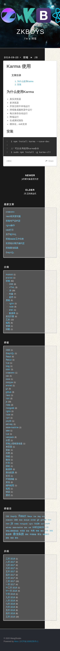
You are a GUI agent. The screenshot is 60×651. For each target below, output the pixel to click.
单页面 (9, 447)
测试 (10, 161)
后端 (8, 300)
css (7, 376)
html (8, 398)
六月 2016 (10, 607)
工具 (8, 319)
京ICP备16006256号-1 (28, 641)
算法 (8, 482)
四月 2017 (10, 575)
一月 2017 (10, 584)
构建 (11, 294)
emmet (9, 385)
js (6, 401)
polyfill (8, 421)
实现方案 (10, 316)
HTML (11, 287)
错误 (8, 492)
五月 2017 (10, 571)
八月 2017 (10, 562)
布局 (8, 453)
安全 (8, 450)
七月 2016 (10, 604)
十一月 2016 (11, 591)
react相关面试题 (13, 216)
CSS (11, 284)
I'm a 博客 (30, 38)
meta (8, 405)
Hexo (16, 641)
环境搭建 (10, 479)
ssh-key (9, 424)
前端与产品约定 (13, 221)
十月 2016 (10, 594)
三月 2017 (10, 578)
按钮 (8, 466)
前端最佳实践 (12, 248)
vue (7, 434)
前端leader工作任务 (15, 239)
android (9, 277)
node (11, 306)
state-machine (12, 427)
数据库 (12, 313)
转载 (8, 329)
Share (50, 161)
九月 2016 (10, 597)
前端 (25, 57)
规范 (8, 323)
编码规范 (10, 485)
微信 (8, 459)
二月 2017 (10, 581)
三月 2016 (10, 616)
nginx (11, 303)
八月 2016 (10, 600)
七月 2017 (10, 565)
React (8, 356)
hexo (8, 395)
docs (8, 379)
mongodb (10, 408)
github (8, 392)
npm (8, 418)
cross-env (10, 212)
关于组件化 (11, 234)
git (7, 388)
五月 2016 (10, 610)
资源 (8, 326)
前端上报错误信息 (14, 443)
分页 (8, 440)
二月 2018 (10, 558)
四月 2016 (10, 613)
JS (36, 57)
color (8, 369)
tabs (8, 430)
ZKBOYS (30, 31)
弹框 (8, 456)
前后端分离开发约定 (15, 243)
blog (8, 366)
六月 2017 (10, 568)
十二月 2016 (11, 587)
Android (9, 274)
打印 (8, 463)
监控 (11, 297)
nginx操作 (10, 225)
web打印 (10, 230)
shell (11, 310)
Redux (9, 360)
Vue (7, 363)
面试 (8, 495)
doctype (9, 382)
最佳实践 (10, 472)
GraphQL (10, 252)
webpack (10, 437)
